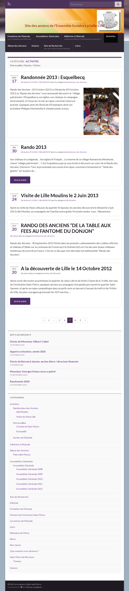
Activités (110, 36)
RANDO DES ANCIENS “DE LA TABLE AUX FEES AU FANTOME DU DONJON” (66, 228)
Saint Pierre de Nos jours (22, 557)
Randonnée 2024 (19, 381)
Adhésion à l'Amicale (20, 444)
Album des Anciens (17, 46)
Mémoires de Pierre (19, 533)
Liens (78, 46)
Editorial (14, 503)
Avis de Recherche (57, 47)
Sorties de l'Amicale (52, 273)
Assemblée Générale (23, 465)
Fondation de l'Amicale (21, 509)
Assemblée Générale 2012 (29, 488)
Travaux (17, 561)
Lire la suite (20, 180)
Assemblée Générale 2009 (29, 474)
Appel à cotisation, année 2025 (28, 351)
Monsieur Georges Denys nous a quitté (33, 371)
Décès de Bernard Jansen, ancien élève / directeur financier (44, 361)
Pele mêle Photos (22, 454)
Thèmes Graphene (34, 587)
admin (15, 236)
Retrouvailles (19, 423)
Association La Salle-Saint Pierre (64, 20)
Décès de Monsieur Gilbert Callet (29, 341)
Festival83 (21, 431)
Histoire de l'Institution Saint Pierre (27, 515)
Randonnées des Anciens (76, 82)
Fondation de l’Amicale (19, 37)
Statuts (35, 46)
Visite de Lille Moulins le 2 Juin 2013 (59, 195)
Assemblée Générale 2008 (29, 469)
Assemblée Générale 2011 (29, 483)
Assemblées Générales (47, 36)
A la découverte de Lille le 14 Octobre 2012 (66, 268)
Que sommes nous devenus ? (24, 551)
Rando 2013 (33, 147)
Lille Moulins (70, 200)
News (13, 539)
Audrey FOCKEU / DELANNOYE (37, 82)
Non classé (15, 545)
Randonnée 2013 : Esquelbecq (53, 77)
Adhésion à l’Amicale (82, 37)
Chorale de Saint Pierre (27, 426)
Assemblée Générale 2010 (29, 479)
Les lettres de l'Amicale (21, 521)
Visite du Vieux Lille (26, 416)
